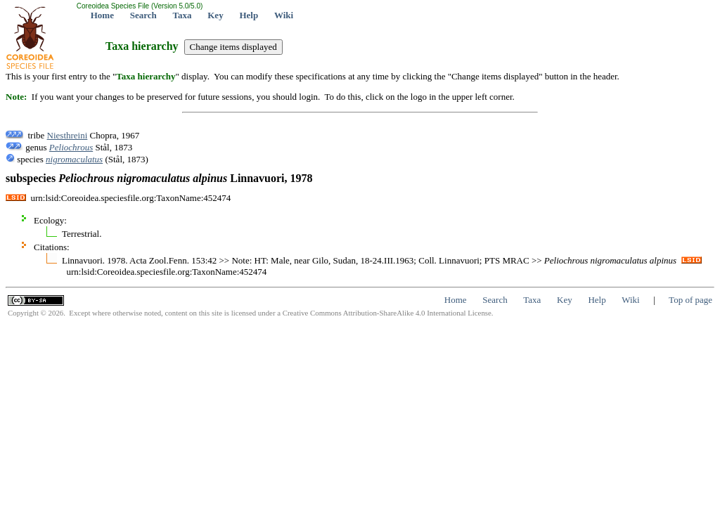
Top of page (690, 299)
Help (248, 15)
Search (143, 15)
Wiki (283, 15)
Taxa (182, 15)
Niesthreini (67, 135)
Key (215, 15)
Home (102, 15)
